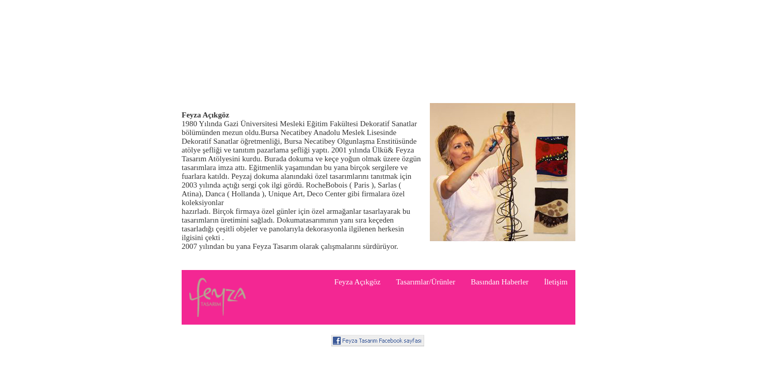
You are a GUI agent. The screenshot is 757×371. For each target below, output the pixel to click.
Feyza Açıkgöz (357, 282)
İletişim (556, 282)
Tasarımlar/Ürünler (425, 282)
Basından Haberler (499, 282)
